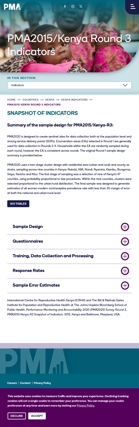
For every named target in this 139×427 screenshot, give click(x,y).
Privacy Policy (42, 383)
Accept (37, 416)
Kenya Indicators (74, 100)
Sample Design (28, 227)
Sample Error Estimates (36, 285)
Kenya (49, 100)
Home (11, 100)
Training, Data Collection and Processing (53, 256)
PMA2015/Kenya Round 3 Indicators (34, 104)
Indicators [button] (17, 85)
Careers (12, 383)
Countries (31, 100)
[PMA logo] (12, 7)
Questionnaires (28, 241)
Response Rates (28, 271)
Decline (16, 416)
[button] (132, 7)
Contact (25, 383)
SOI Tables (18, 203)
